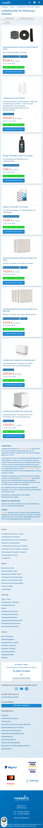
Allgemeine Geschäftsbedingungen (12, 733)
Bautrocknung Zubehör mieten (11, 574)
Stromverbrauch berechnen (10, 626)
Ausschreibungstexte (8, 651)
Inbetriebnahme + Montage (10, 602)
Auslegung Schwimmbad (9, 611)
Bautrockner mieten (7, 568)
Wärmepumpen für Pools (9, 555)
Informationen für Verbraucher (11, 730)
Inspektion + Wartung (8, 648)
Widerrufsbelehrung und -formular (12, 727)
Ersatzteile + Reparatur (8, 645)
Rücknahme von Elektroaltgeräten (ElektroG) (15, 746)
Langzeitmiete (6, 589)
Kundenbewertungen (8, 605)
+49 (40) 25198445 (23, 812)
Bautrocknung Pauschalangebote (12, 583)
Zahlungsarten (6, 721)
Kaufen (12, 7)
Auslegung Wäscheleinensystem (11, 620)
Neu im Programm (7, 636)
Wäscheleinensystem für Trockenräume (14, 540)
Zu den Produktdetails (13, 72)
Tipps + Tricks (6, 599)
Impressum (5, 715)
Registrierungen (6, 749)
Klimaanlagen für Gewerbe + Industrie (13, 552)
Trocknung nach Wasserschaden (12, 577)
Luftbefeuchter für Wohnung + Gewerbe (28, 7)
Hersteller (4, 658)
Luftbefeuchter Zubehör (26, 18)
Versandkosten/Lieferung (9, 718)
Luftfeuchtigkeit (24, 449)
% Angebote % (6, 558)
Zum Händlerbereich (21, 705)
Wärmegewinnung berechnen (10, 623)
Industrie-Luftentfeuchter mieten (11, 580)
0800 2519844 (23, 671)
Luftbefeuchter (9, 18)
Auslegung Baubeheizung (9, 614)
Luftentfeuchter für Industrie (10, 537)
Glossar (3, 608)
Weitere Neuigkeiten (7, 639)
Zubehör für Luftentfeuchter (10, 543)
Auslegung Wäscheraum (9, 617)
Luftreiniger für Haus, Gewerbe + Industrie (14, 549)
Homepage (4, 7)
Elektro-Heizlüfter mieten (9, 571)
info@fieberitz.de (23, 818)
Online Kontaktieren (21, 678)
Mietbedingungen (7, 736)
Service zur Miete (6, 586)
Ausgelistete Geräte (7, 654)
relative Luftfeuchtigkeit (31, 469)
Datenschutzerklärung (8, 740)
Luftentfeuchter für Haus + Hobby (12, 534)
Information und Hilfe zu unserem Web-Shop (15, 724)
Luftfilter (7, 22)
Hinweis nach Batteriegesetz (10, 743)
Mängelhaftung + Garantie (10, 642)
